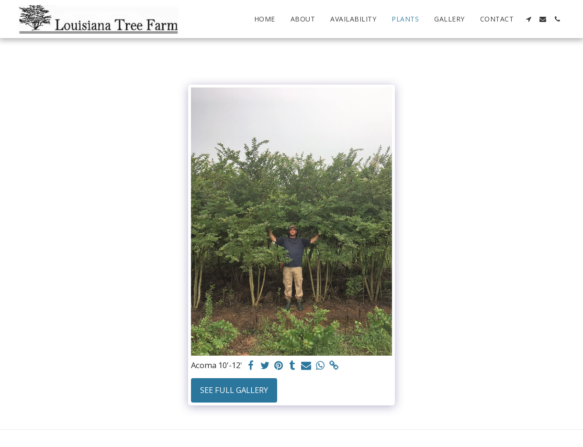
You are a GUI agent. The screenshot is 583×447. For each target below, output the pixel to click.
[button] (528, 19)
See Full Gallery (234, 389)
